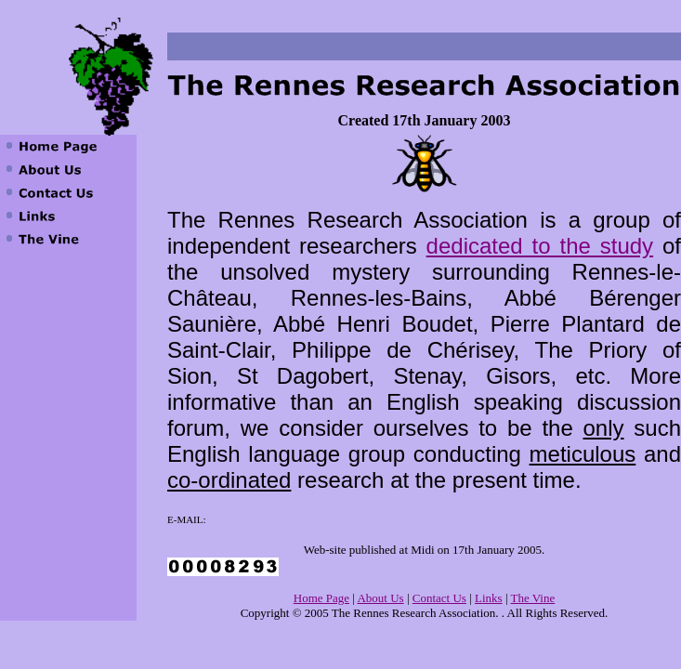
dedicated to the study (539, 245)
